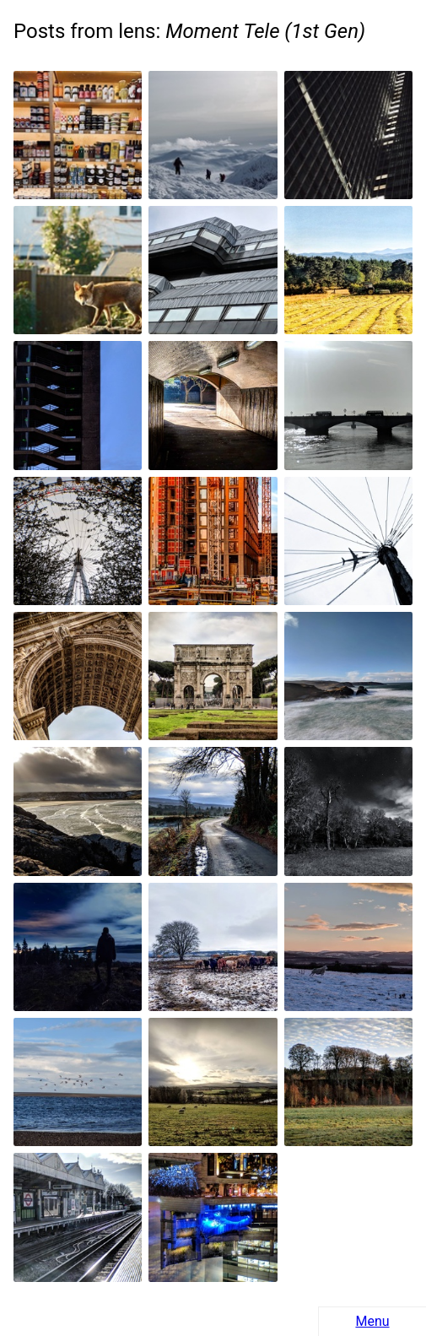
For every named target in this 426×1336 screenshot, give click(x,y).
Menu (372, 1321)
